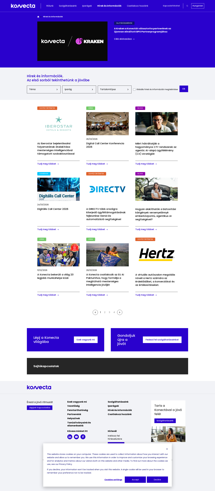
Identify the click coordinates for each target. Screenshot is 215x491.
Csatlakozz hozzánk (137, 5)
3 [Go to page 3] (109, 312)
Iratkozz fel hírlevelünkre (115, 437)
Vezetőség (73, 406)
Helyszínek (73, 418)
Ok (183, 88)
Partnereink (74, 414)
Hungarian (198, 5)
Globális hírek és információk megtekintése (157, 89)
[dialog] (107, 465)
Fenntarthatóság (77, 410)
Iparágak (87, 5)
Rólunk (49, 5)
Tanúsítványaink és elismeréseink (79, 424)
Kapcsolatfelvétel (171, 6)
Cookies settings (113, 479)
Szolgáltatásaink (68, 5)
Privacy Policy (65, 464)
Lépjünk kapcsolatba (39, 407)
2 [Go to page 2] (104, 312)
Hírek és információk (109, 5)
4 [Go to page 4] (114, 312)
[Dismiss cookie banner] (167, 449)
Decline (157, 479)
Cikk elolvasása (124, 39)
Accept (135, 479)
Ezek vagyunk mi (86, 339)
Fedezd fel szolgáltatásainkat (162, 339)
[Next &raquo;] (119, 312)
